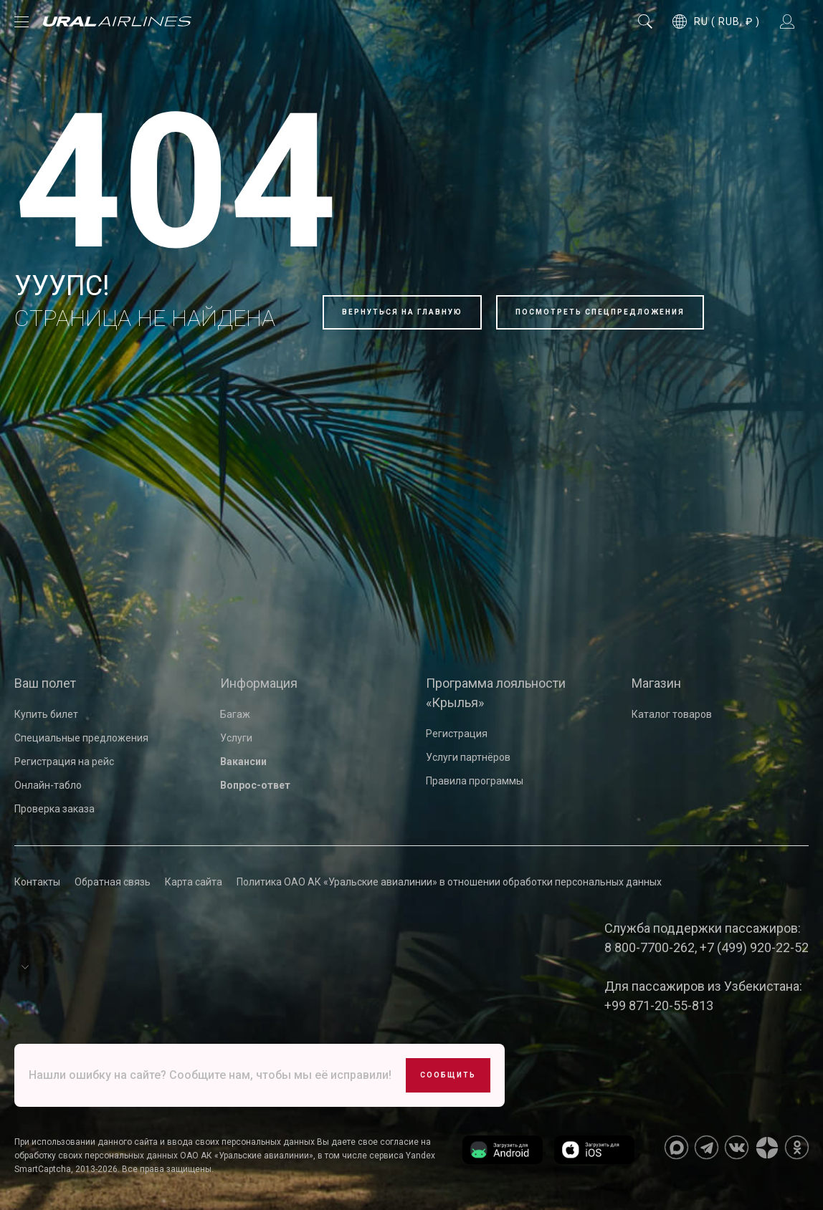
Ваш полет (45, 683)
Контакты (37, 882)
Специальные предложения (81, 738)
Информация (259, 683)
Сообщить (448, 1075)
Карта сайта (193, 882)
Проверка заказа (54, 809)
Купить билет (46, 714)
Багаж (235, 714)
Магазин (656, 683)
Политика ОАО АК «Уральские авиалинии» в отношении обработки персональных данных (449, 882)
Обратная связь (113, 882)
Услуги (236, 738)
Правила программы (474, 781)
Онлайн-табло (48, 785)
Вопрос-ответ (255, 785)
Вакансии (243, 761)
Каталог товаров (672, 714)
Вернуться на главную (402, 312)
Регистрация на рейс (64, 761)
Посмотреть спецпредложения (600, 312)
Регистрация (456, 733)
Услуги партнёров (468, 757)
